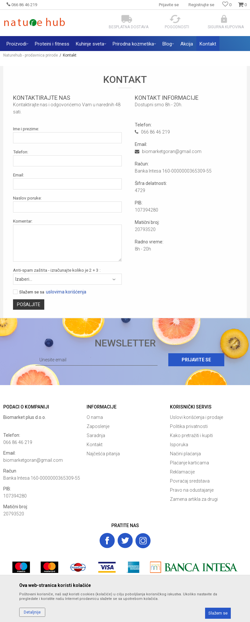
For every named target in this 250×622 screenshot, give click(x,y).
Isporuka (179, 444)
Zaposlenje (98, 426)
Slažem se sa (31, 292)
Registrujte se (201, 4)
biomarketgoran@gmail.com (33, 460)
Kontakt (95, 444)
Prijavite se (196, 359)
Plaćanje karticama (189, 462)
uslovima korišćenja (66, 292)
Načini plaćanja (185, 453)
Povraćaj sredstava (190, 481)
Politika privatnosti (189, 426)
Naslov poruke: (27, 198)
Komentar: (23, 221)
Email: (18, 175)
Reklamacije (182, 471)
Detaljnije (32, 612)
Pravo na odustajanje (192, 490)
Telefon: (20, 151)
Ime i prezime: (26, 128)
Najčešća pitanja (103, 453)
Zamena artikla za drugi (194, 499)
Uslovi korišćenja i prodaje (196, 417)
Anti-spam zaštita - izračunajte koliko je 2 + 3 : (57, 270)
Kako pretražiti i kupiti (191, 435)
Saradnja (96, 435)
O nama (95, 417)
